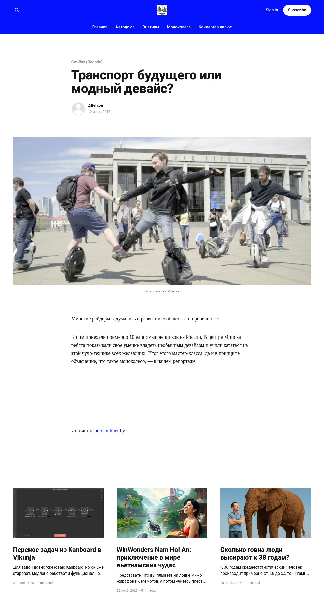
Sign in (272, 10)
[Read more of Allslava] (78, 109)
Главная (100, 27)
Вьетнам (151, 27)
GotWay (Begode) (87, 62)
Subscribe (297, 10)
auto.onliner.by (110, 430)
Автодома (124, 27)
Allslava (95, 105)
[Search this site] (17, 10)
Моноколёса (179, 27)
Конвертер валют (215, 27)
